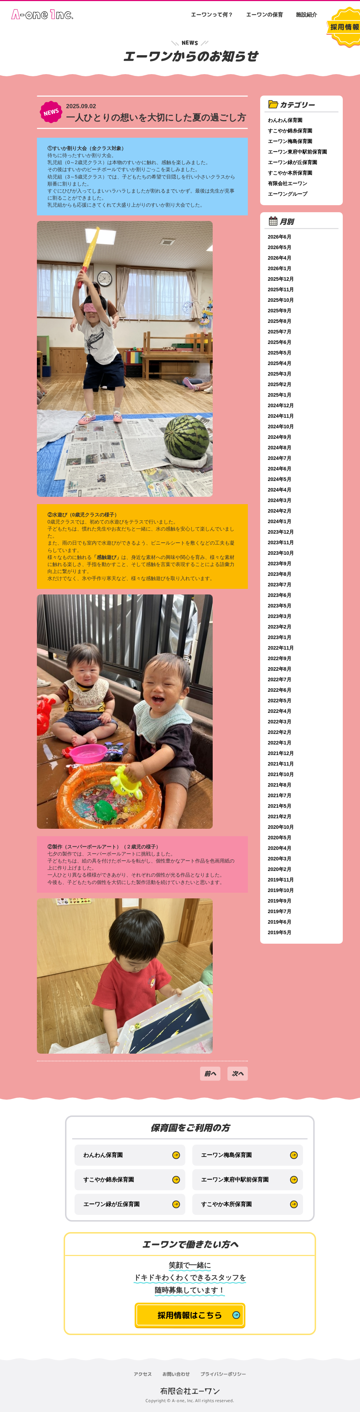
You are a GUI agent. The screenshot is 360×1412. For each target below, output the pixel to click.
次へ (238, 1073)
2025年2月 (280, 384)
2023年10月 (282, 553)
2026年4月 (280, 258)
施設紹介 (306, 14)
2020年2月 (280, 869)
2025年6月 (280, 342)
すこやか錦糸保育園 (291, 131)
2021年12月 (282, 753)
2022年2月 (280, 732)
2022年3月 (280, 721)
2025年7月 (280, 331)
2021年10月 (282, 774)
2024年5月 (280, 479)
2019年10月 (282, 890)
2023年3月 (280, 616)
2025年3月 (280, 374)
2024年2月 (280, 511)
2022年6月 (280, 690)
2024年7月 (280, 458)
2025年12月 (282, 279)
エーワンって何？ (212, 14)
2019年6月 (280, 922)
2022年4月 (280, 711)
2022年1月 (280, 743)
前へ (210, 1073)
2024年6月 (280, 468)
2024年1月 (280, 521)
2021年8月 (280, 785)
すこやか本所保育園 (291, 173)
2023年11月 (282, 542)
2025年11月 (282, 289)
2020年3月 (280, 858)
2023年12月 (282, 532)
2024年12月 (282, 405)
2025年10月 (282, 300)
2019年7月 (280, 911)
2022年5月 (280, 700)
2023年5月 (280, 606)
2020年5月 (280, 837)
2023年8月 (280, 574)
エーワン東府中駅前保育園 (298, 152)
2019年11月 (282, 880)
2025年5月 (280, 353)
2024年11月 (282, 416)
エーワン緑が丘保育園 (293, 162)
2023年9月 (280, 563)
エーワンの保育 (264, 14)
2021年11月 (282, 764)
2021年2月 (280, 816)
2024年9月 (280, 437)
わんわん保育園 (286, 120)
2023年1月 (280, 637)
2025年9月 (280, 310)
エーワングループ (288, 194)
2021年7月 (280, 795)
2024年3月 (280, 500)
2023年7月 (280, 584)
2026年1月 (280, 268)
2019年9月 (280, 901)
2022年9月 (280, 658)
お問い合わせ (176, 1374)
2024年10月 (282, 426)
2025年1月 (280, 395)
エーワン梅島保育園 (291, 141)
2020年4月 (280, 848)
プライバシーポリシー (223, 1374)
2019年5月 (280, 932)
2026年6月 (280, 237)
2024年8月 (280, 447)
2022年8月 (280, 669)
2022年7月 (280, 679)
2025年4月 (280, 363)
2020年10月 (282, 827)
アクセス (143, 1374)
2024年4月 (280, 490)
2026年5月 (280, 247)
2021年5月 (280, 806)
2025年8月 (280, 321)
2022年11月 (282, 648)
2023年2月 (280, 627)
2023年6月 (280, 595)
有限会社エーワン (288, 183)
